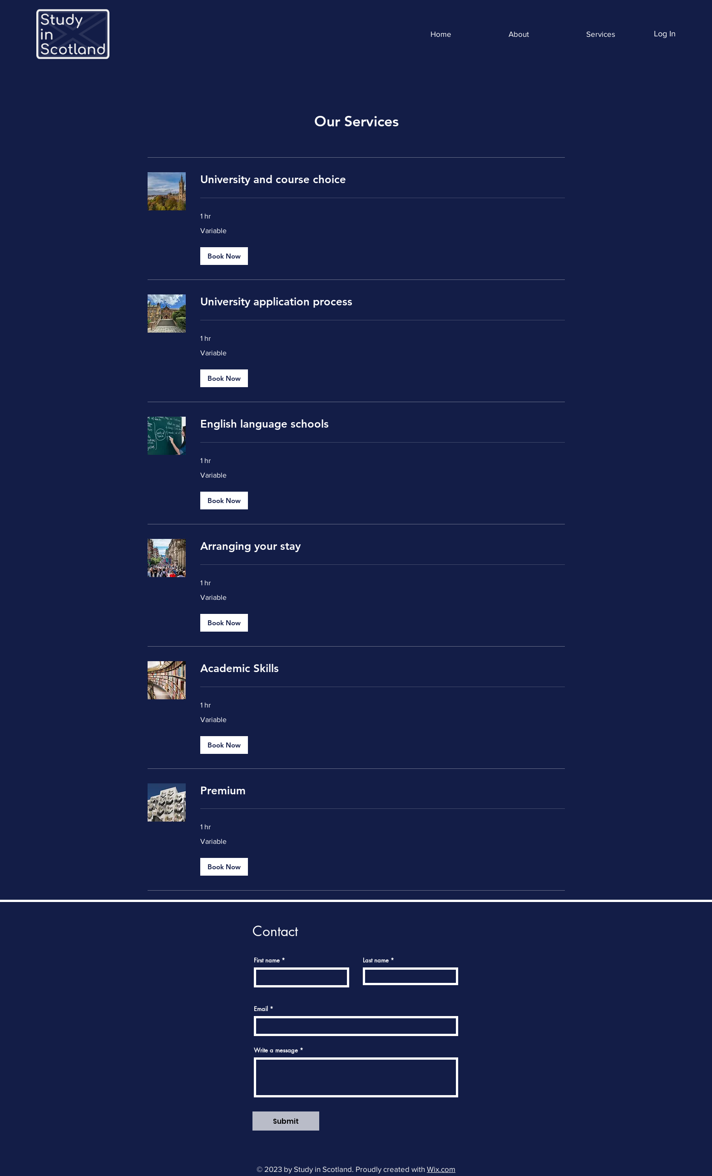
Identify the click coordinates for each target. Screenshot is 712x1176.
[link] (382, 179)
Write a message (276, 1050)
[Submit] (285, 1121)
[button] (224, 256)
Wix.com (441, 1169)
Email (261, 1009)
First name (267, 960)
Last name (376, 960)
